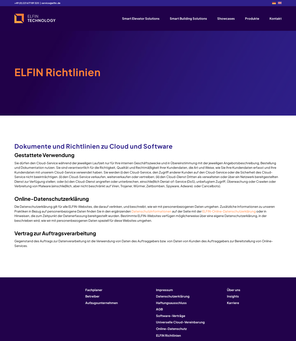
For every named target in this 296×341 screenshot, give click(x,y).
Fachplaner (93, 290)
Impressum (164, 290)
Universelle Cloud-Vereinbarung (180, 322)
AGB (159, 309)
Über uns (233, 290)
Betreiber (92, 296)
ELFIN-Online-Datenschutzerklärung (229, 211)
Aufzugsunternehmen (101, 303)
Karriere (233, 303)
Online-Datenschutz (171, 329)
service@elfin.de (51, 3)
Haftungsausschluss (171, 303)
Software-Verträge (170, 316)
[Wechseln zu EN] (280, 3)
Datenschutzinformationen (151, 211)
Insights (233, 296)
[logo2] (35, 18)
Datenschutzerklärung (173, 296)
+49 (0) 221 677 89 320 (26, 3)
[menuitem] (274, 3)
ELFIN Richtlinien (168, 335)
